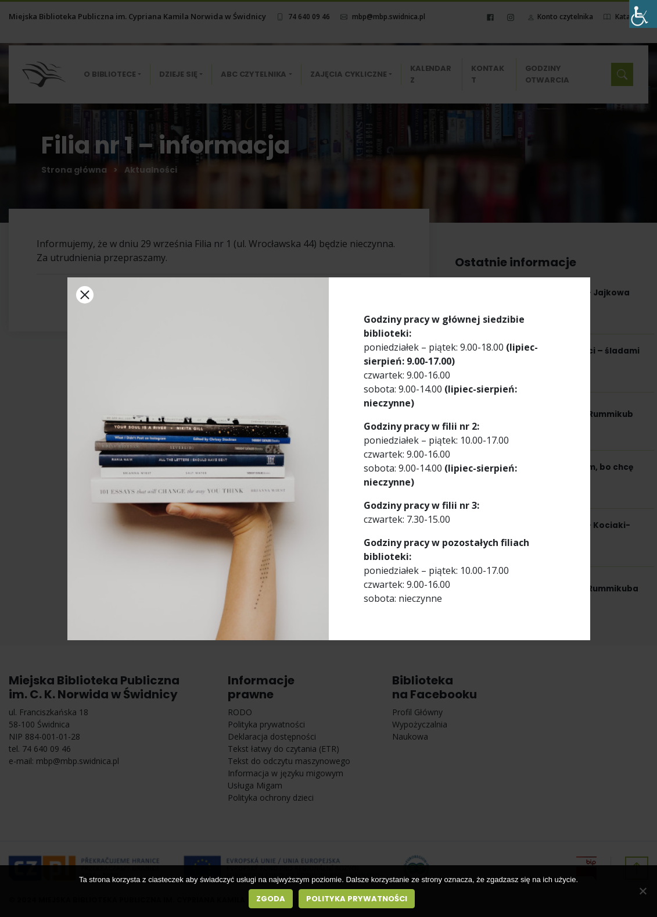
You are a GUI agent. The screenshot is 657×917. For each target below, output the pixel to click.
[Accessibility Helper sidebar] (643, 14)
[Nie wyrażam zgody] (642, 891)
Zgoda (270, 898)
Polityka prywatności (356, 898)
